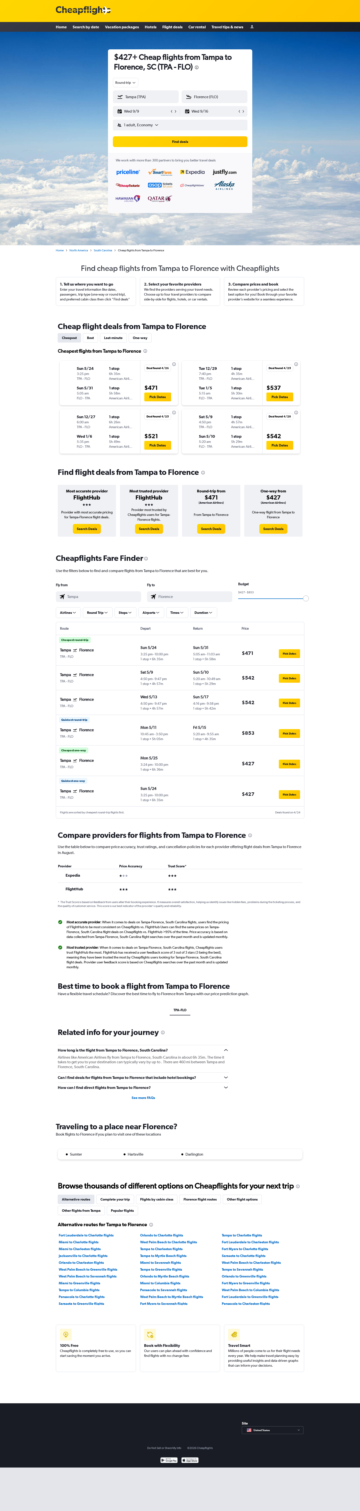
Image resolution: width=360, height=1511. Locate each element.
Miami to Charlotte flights (78, 1242)
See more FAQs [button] (143, 1098)
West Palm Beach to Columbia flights (250, 1290)
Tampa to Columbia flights (79, 1290)
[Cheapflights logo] (83, 10)
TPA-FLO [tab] (180, 1010)
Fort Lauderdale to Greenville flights (250, 1297)
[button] (143, 111)
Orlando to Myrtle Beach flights (164, 1276)
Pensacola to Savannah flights (163, 1290)
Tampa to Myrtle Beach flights (163, 1256)
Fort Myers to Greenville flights (246, 1283)
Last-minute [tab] (113, 338)
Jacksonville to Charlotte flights (83, 1256)
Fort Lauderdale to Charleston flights (250, 1242)
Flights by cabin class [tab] (156, 1199)
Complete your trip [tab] (115, 1199)
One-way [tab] (140, 338)
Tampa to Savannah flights (242, 1269)
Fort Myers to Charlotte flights (245, 1249)
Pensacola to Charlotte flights (82, 1297)
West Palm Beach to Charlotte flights (168, 1242)
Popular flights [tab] (122, 1211)
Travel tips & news (227, 27)
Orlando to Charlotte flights (161, 1235)
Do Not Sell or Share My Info (164, 1448)
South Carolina (103, 250)
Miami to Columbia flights (160, 1283)
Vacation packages (122, 27)
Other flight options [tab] (242, 1199)
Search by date (86, 27)
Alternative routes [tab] (76, 1199)
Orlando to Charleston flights (81, 1263)
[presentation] (197, 67)
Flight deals (172, 27)
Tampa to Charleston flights (161, 1249)
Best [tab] (90, 338)
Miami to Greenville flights (79, 1283)
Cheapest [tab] (69, 338)
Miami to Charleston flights (80, 1249)
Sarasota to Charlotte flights (243, 1256)
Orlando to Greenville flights (244, 1276)
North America (78, 250)
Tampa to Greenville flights (161, 1269)
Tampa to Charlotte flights (242, 1235)
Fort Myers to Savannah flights (163, 1304)
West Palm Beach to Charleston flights (251, 1263)
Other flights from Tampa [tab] (81, 1211)
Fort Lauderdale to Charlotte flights (86, 1235)
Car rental (197, 27)
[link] (87, 529)
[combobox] (126, 82)
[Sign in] (252, 27)
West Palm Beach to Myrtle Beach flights (171, 1297)
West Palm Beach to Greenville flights (88, 1269)
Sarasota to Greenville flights (81, 1304)
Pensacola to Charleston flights (246, 1304)
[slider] (306, 598)
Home (61, 27)
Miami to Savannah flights (160, 1263)
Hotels (150, 27)
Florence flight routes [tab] (200, 1199)
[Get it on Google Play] (169, 1461)
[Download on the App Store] (190, 1461)
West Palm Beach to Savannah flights (88, 1276)
